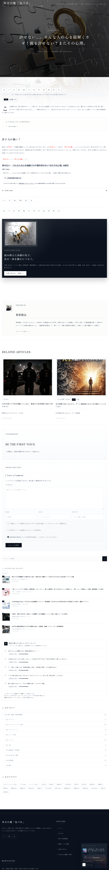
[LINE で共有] (19, 90)
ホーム (58, 4)
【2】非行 (5, 399)
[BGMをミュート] (87, 864)
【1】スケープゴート (11, 729)
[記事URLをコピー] (54, 90)
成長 (15, 200)
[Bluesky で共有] (29, 90)
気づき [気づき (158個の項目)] (48, 788)
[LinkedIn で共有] (24, 90)
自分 (26, 200)
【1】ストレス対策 (10, 735)
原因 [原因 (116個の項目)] (59, 784)
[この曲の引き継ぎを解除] (91, 864)
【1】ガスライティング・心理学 (14, 724)
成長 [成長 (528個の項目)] (31, 788)
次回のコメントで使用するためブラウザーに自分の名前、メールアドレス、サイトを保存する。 (38, 524)
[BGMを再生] (83, 864)
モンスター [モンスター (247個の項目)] (33, 784)
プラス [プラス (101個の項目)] (23, 784)
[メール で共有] (49, 90)
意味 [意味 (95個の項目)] (5, 788)
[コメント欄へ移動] (59, 90)
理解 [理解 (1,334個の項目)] (76, 788)
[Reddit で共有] (39, 90)
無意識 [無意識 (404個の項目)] (67, 788)
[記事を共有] (4, 90)
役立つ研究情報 (70, 4)
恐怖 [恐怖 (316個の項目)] (92, 784)
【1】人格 (8, 745)
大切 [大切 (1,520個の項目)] (68, 784)
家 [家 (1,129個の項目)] (84, 784)
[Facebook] (14, 836)
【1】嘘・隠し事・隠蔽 (11, 755)
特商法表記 (21, 183)
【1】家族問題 (9, 760)
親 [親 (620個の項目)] (103, 788)
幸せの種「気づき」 (13, 822)
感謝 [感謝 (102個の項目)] (22, 788)
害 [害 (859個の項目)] (76, 784)
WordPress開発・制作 (99, 4)
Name (7, 512)
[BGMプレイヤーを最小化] (102, 846)
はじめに (63, 4)
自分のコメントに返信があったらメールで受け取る (25, 530)
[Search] (104, 558)
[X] (4, 836)
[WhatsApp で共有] (44, 90)
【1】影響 (8, 765)
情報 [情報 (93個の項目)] (100, 784)
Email (41, 512)
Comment (9, 485)
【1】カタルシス (10, 719)
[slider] (100, 864)
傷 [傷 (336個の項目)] (51, 784)
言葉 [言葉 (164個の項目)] (5, 792)
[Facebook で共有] (14, 90)
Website (75, 512)
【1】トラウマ (9, 740)
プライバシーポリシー (30, 183)
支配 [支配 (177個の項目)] (39, 788)
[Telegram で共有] (34, 90)
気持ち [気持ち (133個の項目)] (58, 788)
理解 (20, 200)
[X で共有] (9, 90)
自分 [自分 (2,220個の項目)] (94, 788)
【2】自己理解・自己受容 (63, 399)
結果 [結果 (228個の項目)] (85, 788)
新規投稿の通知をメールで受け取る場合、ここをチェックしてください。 (32, 537)
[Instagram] (9, 836)
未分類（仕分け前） (54, 30)
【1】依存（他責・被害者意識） (13, 714)
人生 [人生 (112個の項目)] (43, 784)
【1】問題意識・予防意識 (12, 750)
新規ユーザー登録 (79, 4)
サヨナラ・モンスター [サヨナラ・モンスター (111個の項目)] (10, 784)
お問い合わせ (89, 4)
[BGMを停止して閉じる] (104, 846)
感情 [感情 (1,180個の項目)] (14, 788)
